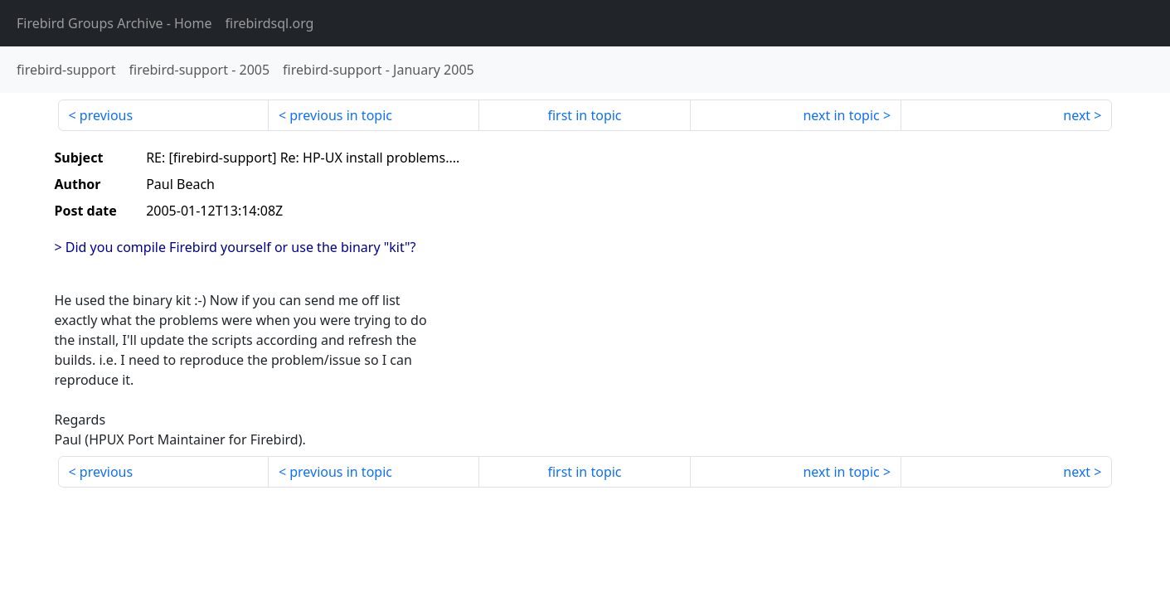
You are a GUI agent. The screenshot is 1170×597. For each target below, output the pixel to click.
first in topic (584, 115)
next (1076, 115)
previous (106, 115)
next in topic (841, 115)
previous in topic (340, 115)
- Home (114, 23)
